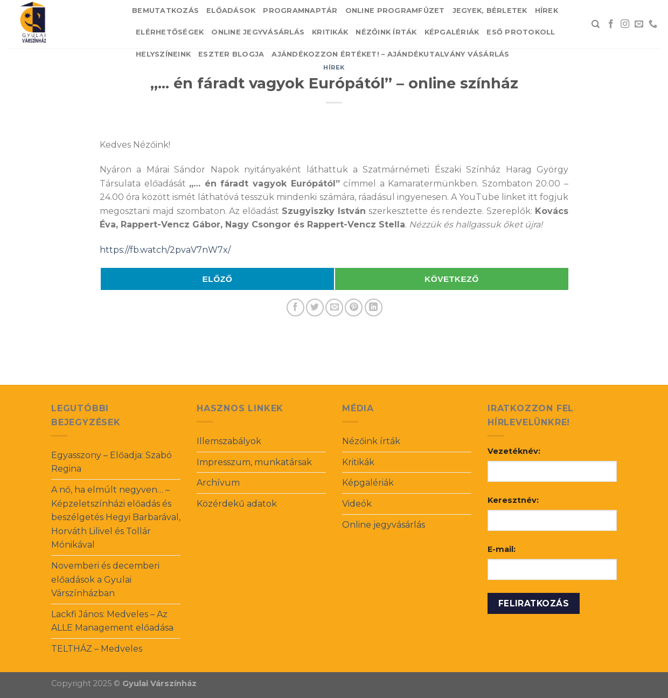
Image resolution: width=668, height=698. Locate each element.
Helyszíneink (163, 54)
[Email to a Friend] (334, 307)
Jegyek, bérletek (490, 10)
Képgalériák (452, 32)
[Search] (596, 24)
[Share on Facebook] (295, 307)
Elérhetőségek (170, 32)
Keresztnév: (513, 500)
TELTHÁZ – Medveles (96, 649)
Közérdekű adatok (237, 504)
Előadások (230, 10)
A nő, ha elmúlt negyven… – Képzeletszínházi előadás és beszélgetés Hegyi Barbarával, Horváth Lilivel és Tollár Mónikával (115, 517)
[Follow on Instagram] (625, 24)
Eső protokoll (520, 32)
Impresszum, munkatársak (254, 462)
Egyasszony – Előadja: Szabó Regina (111, 462)
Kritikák (330, 32)
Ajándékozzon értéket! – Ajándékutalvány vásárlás (390, 54)
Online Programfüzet (395, 10)
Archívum (218, 483)
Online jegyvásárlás (257, 32)
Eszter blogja (231, 54)
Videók (357, 504)
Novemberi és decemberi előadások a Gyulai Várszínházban (105, 579)
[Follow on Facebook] (611, 24)
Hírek (546, 10)
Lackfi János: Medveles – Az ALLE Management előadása (112, 621)
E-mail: (502, 549)
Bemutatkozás (165, 10)
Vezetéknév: (514, 451)
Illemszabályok (229, 441)
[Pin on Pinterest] (354, 307)
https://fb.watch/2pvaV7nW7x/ (165, 250)
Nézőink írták (386, 32)
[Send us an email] (639, 24)
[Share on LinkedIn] (373, 307)
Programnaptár (300, 10)
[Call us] (653, 24)
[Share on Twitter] (315, 307)
